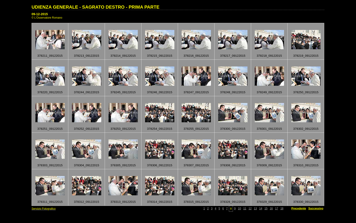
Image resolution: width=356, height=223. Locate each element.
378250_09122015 (305, 92)
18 (281, 208)
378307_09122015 (196, 165)
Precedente (298, 208)
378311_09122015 (49, 201)
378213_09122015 (86, 55)
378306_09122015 (159, 165)
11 (244, 208)
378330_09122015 (305, 201)
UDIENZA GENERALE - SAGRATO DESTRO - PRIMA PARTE (95, 7)
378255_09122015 (196, 128)
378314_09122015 (159, 201)
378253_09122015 (123, 128)
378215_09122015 (159, 55)
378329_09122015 (269, 201)
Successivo (315, 208)
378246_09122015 (159, 92)
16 (271, 208)
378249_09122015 (269, 92)
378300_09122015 (232, 128)
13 (255, 208)
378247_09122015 (196, 92)
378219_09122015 (305, 55)
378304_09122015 (86, 165)
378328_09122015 (232, 201)
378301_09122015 (269, 128)
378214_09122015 (123, 55)
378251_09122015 (49, 128)
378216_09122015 (196, 55)
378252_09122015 (86, 128)
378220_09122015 (49, 92)
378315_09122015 (196, 201)
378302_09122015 (305, 128)
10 (239, 208)
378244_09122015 (86, 92)
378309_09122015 (269, 165)
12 (250, 208)
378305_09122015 (123, 165)
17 (276, 208)
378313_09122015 (123, 201)
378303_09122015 (49, 165)
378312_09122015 (86, 201)
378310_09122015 (305, 165)
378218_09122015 (269, 55)
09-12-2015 (40, 14)
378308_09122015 (232, 165)
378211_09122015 (49, 55)
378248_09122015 (232, 92)
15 (266, 208)
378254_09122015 (159, 128)
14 (260, 208)
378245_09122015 (123, 92)
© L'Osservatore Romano (47, 17)
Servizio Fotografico (44, 208)
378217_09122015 (232, 55)
